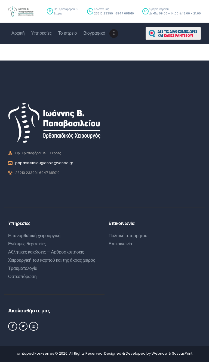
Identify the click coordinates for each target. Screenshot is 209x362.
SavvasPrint (182, 353)
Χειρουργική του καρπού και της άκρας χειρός (51, 260)
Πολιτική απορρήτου (128, 236)
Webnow (160, 353)
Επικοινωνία (120, 244)
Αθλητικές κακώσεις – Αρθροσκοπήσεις (46, 252)
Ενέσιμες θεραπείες (27, 244)
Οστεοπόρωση (22, 276)
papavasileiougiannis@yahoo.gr (44, 162)
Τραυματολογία (23, 268)
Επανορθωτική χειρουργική (34, 236)
